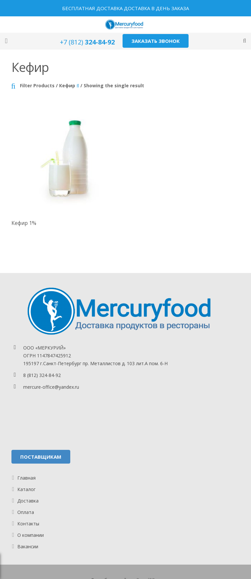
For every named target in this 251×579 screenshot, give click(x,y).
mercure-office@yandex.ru (51, 387)
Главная (26, 478)
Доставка (28, 501)
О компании (30, 535)
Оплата (25, 512)
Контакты (28, 523)
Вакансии (27, 546)
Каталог (26, 489)
